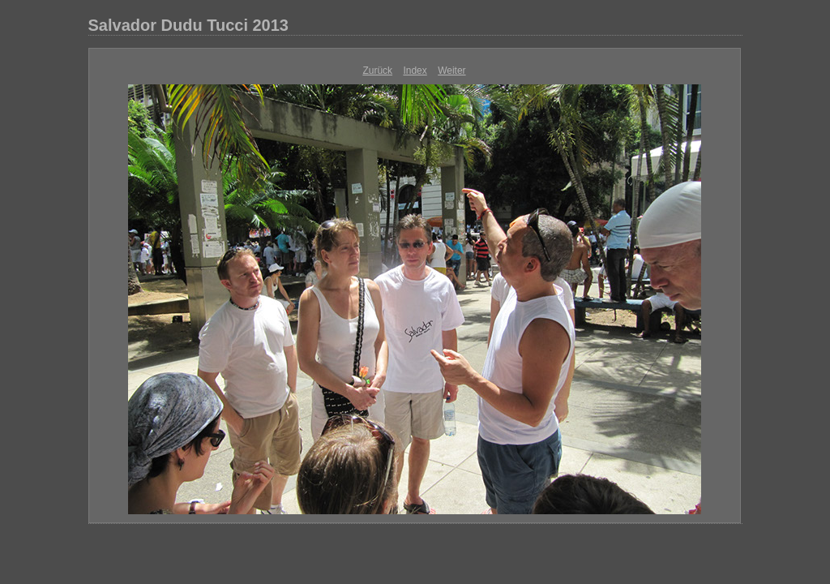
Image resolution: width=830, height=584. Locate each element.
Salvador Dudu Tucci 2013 (188, 25)
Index (414, 70)
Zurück (377, 70)
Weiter (451, 70)
